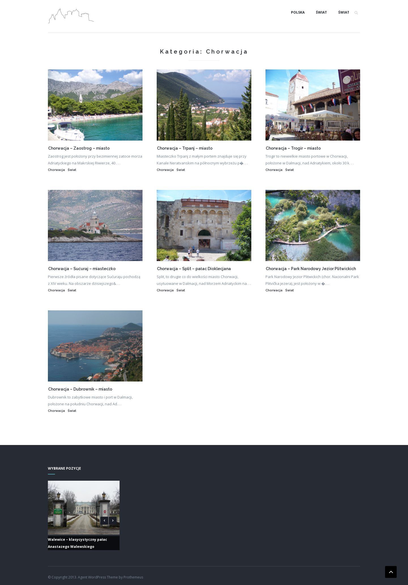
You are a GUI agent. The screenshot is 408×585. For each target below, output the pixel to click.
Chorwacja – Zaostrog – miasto (79, 148)
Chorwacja (56, 170)
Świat (321, 12)
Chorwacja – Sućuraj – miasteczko (82, 268)
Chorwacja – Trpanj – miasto (184, 148)
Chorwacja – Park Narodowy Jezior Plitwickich (311, 268)
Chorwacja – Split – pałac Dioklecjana (194, 268)
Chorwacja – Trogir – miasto (293, 148)
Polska (298, 12)
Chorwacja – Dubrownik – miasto (80, 389)
